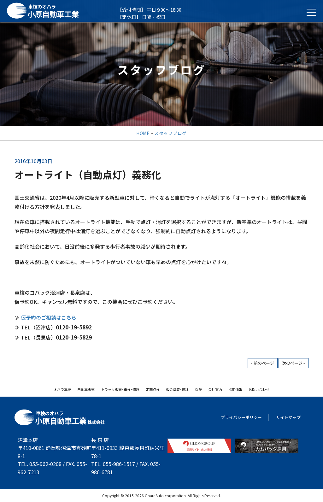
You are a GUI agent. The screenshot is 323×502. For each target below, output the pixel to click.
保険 (198, 389)
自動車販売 (86, 389)
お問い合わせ (259, 389)
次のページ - (293, 363)
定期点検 (153, 389)
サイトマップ (288, 417)
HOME (143, 133)
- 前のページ (262, 363)
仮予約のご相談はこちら (48, 317)
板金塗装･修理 (177, 389)
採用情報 (235, 389)
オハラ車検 (62, 389)
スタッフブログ (170, 133)
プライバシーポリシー (241, 417)
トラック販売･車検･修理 (120, 389)
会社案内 (215, 389)
